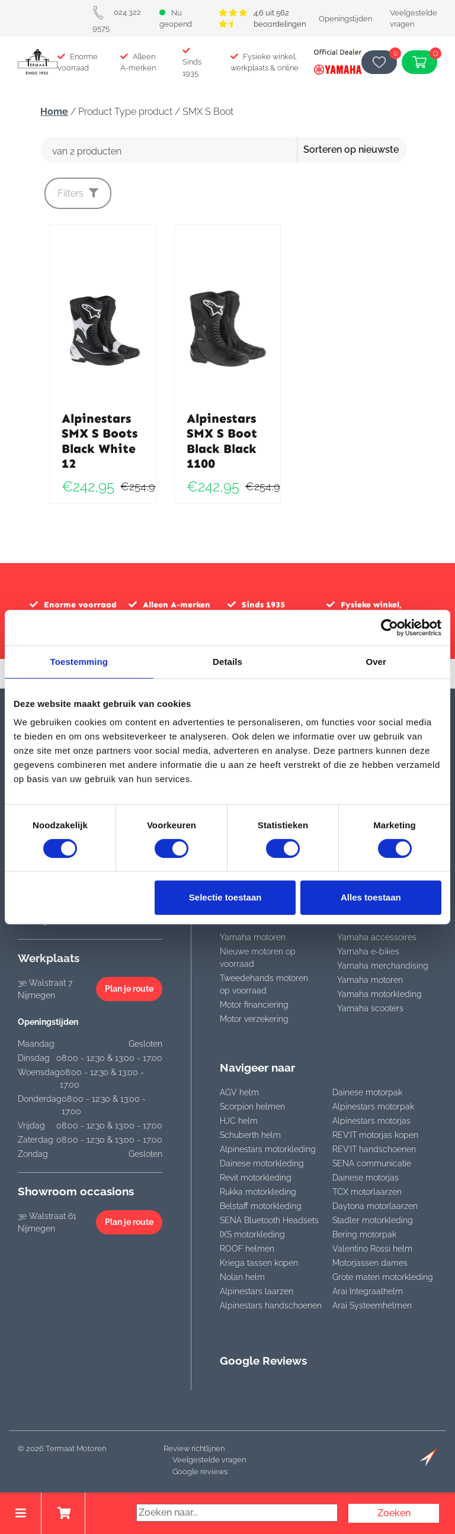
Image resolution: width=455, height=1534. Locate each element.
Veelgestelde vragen (209, 1459)
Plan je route (129, 988)
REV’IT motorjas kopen (375, 1135)
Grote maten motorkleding (382, 1277)
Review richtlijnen (194, 1448)
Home (54, 111)
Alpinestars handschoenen (271, 1305)
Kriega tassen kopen (259, 1263)
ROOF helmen (247, 1248)
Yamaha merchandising (382, 965)
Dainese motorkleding (262, 1163)
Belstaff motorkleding (261, 1206)
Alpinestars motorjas (371, 1120)
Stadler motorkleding (372, 1220)
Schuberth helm (250, 1135)
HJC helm (239, 1120)
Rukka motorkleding (258, 1192)
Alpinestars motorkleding (268, 1149)
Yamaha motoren (253, 937)
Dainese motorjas (365, 1177)
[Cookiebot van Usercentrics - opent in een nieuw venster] (389, 627)
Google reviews (200, 1471)
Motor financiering (254, 1004)
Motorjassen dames (370, 1263)
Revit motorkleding (255, 1177)
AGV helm (239, 1092)
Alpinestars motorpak (373, 1106)
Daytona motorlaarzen (375, 1206)
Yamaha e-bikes (368, 951)
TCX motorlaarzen (367, 1192)
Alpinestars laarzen (256, 1291)
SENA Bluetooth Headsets (269, 1220)
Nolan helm (242, 1277)
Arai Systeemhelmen (372, 1305)
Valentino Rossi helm (372, 1248)
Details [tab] (227, 662)
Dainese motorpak (367, 1092)
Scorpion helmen (252, 1106)
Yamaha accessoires (376, 937)
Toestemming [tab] (79, 662)
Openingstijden (345, 18)
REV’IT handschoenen (374, 1149)
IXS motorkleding (252, 1234)
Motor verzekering (254, 1019)
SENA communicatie (371, 1163)
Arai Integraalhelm (367, 1291)
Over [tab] (376, 662)
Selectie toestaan (225, 897)
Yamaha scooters (370, 1008)
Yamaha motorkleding (379, 994)
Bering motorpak (364, 1234)
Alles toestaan (371, 897)
